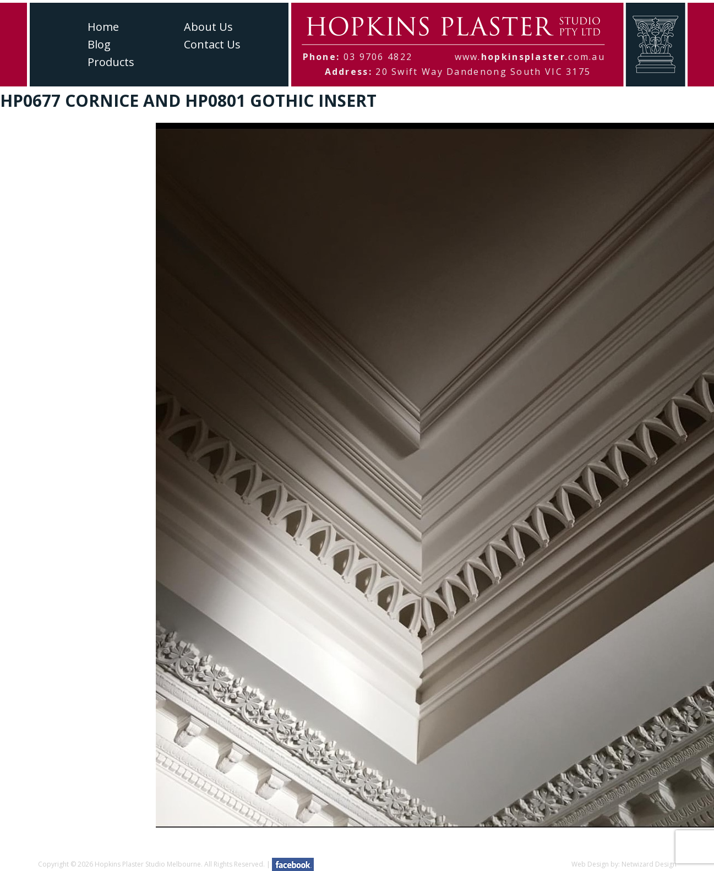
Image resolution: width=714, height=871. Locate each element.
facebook (293, 864)
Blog (99, 44)
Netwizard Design (649, 864)
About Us (208, 26)
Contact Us (212, 44)
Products (111, 62)
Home (103, 26)
